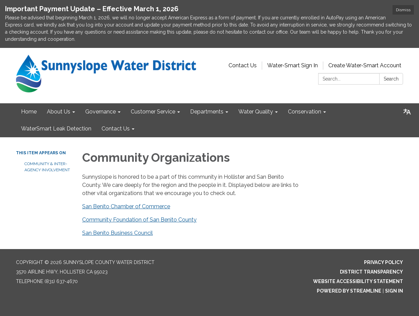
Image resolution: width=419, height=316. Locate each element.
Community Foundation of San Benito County (139, 219)
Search (391, 79)
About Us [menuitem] (58, 111)
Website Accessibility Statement (358, 281)
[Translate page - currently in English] (407, 111)
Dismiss (403, 9)
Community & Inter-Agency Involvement (47, 166)
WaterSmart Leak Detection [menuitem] (56, 128)
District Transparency (371, 272)
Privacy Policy (383, 262)
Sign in (394, 291)
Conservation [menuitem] (304, 111)
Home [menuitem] (29, 111)
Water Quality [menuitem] (255, 111)
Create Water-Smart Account (364, 65)
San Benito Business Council (117, 233)
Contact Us (243, 65)
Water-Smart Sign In (292, 65)
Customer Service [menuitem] (153, 111)
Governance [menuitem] (100, 111)
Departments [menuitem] (206, 111)
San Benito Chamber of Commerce (126, 206)
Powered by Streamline (349, 291)
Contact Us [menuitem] (116, 128)
